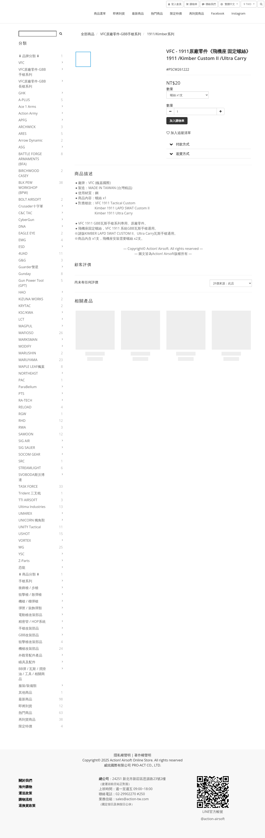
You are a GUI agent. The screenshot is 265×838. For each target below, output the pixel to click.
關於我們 (25, 780)
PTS (21, 393)
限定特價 (176, 13)
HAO (22, 292)
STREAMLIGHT (30, 468)
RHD (22, 420)
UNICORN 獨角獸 (32, 520)
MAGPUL (26, 326)
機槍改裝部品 (29, 648)
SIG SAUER (27, 447)
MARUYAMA (28, 359)
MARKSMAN (28, 339)
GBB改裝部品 (29, 635)
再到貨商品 (196, 13)
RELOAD (25, 407)
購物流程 (25, 799)
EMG (22, 240)
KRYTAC (25, 305)
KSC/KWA (26, 312)
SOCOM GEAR (29, 454)
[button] (208, 144)
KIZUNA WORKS (31, 299)
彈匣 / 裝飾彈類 (30, 608)
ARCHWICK (27, 127)
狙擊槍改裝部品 (30, 641)
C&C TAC (25, 213)
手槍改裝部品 (29, 628)
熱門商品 (157, 13)
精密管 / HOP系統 (32, 621)
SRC (22, 461)
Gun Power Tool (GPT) (31, 283)
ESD (22, 246)
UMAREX (25, 513)
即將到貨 (119, 13)
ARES (23, 133)
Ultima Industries (32, 506)
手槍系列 (25, 581)
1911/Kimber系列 (160, 34)
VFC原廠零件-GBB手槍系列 (32, 72)
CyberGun (26, 219)
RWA (22, 427)
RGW (22, 414)
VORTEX (25, 540)
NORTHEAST (28, 373)
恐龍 (22, 567)
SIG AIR (24, 441)
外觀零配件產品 (30, 655)
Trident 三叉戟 (30, 493)
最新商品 (138, 13)
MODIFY (25, 346)
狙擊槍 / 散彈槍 (30, 594)
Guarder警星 (28, 267)
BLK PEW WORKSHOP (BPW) (28, 187)
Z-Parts (24, 560)
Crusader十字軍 (31, 206)
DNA (22, 226)
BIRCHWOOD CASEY (29, 173)
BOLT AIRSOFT (30, 199)
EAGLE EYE (27, 233)
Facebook (217, 13)
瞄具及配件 (27, 662)
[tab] (208, 144)
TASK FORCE (28, 486)
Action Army (28, 113)
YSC (21, 554)
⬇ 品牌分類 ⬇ (29, 56)
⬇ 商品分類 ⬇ (29, 574)
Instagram (238, 13)
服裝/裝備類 (28, 685)
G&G (22, 260)
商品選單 (100, 13)
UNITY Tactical (30, 527)
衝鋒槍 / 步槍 (28, 587)
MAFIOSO (26, 332)
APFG (23, 120)
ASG (22, 147)
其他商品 (25, 692)
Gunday (25, 273)
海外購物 (25, 786)
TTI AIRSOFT (28, 500)
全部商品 (87, 34)
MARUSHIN (27, 353)
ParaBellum (28, 386)
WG (21, 547)
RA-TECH (25, 400)
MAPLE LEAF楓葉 (32, 366)
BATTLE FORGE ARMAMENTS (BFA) (30, 159)
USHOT (24, 533)
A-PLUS (24, 99)
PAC (22, 380)
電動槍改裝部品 (30, 614)
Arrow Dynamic (31, 140)
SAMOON (26, 434)
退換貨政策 (27, 805)
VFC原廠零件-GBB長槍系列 (32, 84)
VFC (21, 62)
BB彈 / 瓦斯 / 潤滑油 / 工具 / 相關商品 (32, 673)
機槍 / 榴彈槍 (28, 601)
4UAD (23, 253)
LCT (21, 319)
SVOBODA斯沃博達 (32, 477)
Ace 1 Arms (27, 106)
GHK (22, 93)
